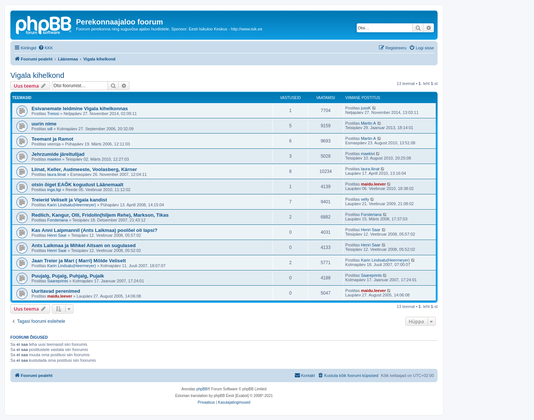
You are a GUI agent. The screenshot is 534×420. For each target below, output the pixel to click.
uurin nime (44, 124)
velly (365, 199)
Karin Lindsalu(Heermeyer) (71, 205)
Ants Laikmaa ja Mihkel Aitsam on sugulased (84, 245)
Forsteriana (57, 220)
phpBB (201, 389)
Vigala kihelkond (37, 75)
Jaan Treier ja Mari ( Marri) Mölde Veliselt (79, 260)
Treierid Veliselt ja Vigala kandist (69, 200)
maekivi (54, 159)
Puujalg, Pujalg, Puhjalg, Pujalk (68, 276)
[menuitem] (45, 47)
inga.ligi (54, 189)
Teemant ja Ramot (52, 139)
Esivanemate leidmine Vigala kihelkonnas (80, 108)
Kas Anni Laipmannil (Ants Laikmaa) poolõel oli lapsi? (95, 230)
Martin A (368, 123)
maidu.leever (373, 184)
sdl (49, 129)
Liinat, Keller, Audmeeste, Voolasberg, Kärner (84, 169)
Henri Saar (57, 235)
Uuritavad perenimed (56, 291)
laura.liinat (56, 174)
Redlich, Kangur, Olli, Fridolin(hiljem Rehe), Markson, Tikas (100, 215)
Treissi (53, 113)
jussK (366, 108)
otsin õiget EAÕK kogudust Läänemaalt (77, 184)
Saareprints (57, 281)
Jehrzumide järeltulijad (58, 154)
